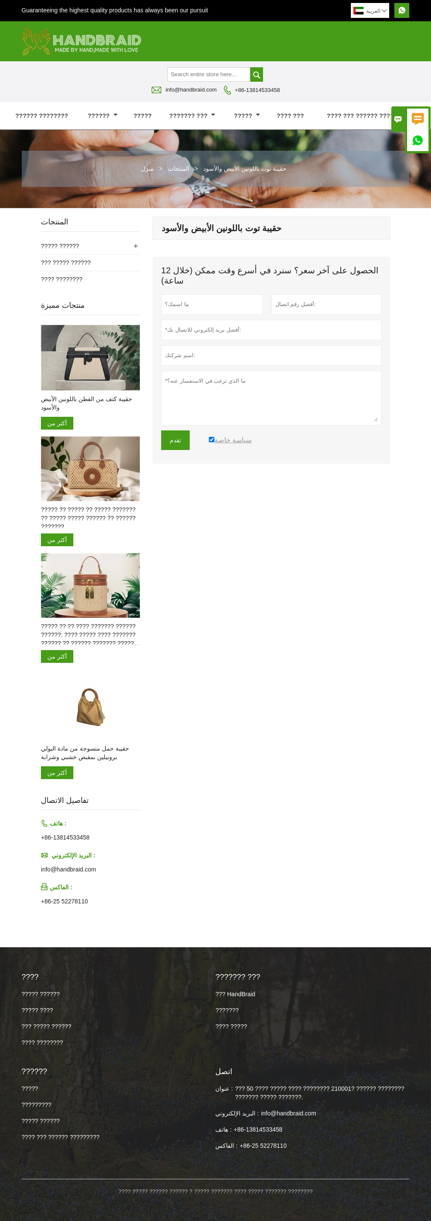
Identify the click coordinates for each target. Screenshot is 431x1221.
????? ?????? (60, 246)
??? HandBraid (235, 994)
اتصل (223, 1071)
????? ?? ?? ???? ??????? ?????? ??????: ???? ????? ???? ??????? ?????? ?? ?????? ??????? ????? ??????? (88, 635)
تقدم (175, 440)
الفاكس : (226, 1145)
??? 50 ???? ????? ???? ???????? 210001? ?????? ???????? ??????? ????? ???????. (319, 1093)
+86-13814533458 (257, 90)
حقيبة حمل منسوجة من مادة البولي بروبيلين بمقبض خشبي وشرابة (85, 752)
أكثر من (57, 423)
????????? (37, 1104)
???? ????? (231, 1026)
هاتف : (223, 1129)
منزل (147, 168)
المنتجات (178, 168)
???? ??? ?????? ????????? (369, 115)
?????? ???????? (41, 115)
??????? (227, 1010)
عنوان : (224, 1088)
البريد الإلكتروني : (237, 1113)
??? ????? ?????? (66, 262)
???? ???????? (61, 279)
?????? (103, 115)
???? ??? (290, 115)
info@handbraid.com (191, 89)
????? (142, 115)
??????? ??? (192, 115)
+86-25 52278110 (64, 901)
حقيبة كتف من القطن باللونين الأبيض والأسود (86, 403)
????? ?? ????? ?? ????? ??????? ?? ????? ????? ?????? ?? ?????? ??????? (88, 518)
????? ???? (37, 1010)
